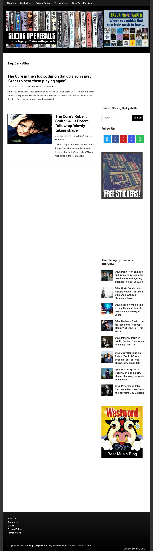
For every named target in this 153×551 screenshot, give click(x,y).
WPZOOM (141, 549)
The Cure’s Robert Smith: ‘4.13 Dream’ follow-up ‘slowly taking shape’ (72, 123)
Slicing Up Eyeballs (36, 545)
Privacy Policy (43, 3)
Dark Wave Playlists (82, 3)
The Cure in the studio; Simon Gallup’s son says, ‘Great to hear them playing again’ (49, 78)
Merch (10, 526)
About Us (11, 3)
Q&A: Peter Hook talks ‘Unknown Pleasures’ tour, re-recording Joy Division (129, 389)
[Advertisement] (123, 76)
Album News (35, 86)
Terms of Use (61, 3)
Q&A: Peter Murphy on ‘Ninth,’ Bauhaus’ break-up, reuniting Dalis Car (129, 341)
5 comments (50, 86)
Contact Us (25, 3)
